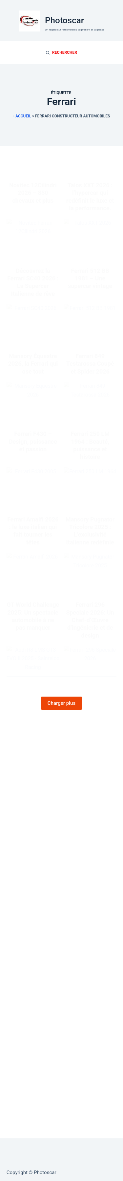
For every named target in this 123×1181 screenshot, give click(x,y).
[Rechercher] (61, 53)
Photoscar (64, 20)
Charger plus (61, 703)
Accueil (23, 116)
